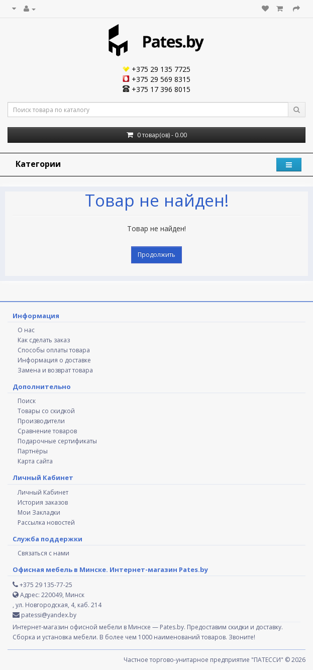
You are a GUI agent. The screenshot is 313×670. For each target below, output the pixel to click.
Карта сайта (35, 461)
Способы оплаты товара (54, 350)
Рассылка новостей (46, 522)
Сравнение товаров (47, 431)
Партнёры (33, 451)
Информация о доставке (54, 360)
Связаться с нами (43, 553)
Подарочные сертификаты (57, 441)
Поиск (27, 401)
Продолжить (156, 254)
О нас (26, 330)
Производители (41, 421)
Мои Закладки (39, 512)
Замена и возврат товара (55, 370)
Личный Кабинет (43, 492)
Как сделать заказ (44, 340)
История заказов (43, 502)
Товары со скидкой (46, 411)
